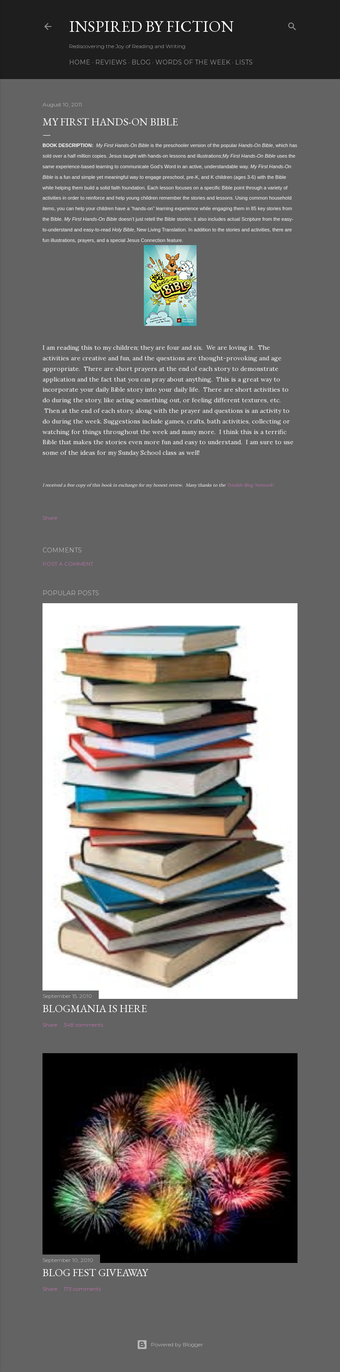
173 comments (82, 1288)
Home (79, 62)
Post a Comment (67, 563)
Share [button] (49, 517)
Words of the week (192, 62)
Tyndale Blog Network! (250, 485)
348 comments (83, 1024)
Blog (141, 62)
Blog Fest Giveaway (95, 1272)
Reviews (111, 62)
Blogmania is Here (94, 1008)
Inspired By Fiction (151, 26)
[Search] (292, 24)
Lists (244, 62)
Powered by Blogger (170, 1344)
